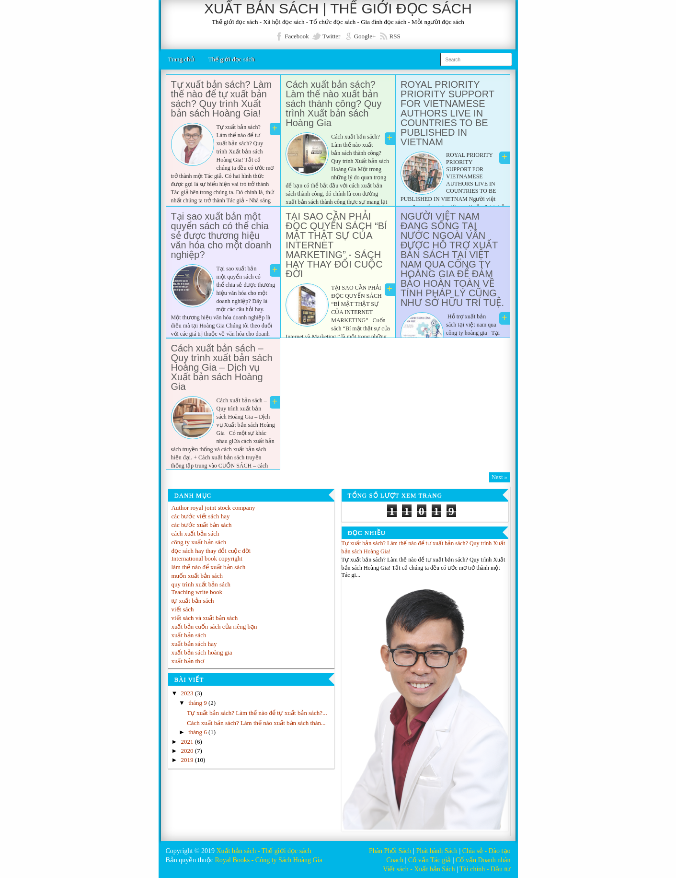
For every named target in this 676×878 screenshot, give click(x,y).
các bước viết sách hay (201, 516)
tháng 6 (198, 732)
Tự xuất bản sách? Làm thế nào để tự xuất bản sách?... (257, 712)
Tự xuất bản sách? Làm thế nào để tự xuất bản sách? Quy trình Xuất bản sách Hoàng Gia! (221, 98)
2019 (188, 759)
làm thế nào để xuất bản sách (209, 567)
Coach (394, 860)
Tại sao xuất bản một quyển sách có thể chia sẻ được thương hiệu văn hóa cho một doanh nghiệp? (221, 235)
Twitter (331, 36)
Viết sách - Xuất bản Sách (419, 869)
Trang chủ (181, 59)
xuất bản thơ (188, 661)
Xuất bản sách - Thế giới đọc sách (263, 851)
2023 (188, 693)
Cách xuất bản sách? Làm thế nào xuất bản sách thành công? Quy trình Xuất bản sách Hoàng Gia (333, 103)
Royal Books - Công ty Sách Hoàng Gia (268, 860)
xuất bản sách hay (194, 643)
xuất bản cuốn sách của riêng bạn (214, 626)
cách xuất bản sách (195, 533)
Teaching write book (197, 592)
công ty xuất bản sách (199, 542)
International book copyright (207, 558)
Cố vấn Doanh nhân (483, 860)
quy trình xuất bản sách (201, 584)
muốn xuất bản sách (197, 575)
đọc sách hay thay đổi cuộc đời (211, 550)
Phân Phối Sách (390, 851)
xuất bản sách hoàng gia (202, 652)
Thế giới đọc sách (231, 59)
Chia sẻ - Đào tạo (486, 851)
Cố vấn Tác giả (429, 860)
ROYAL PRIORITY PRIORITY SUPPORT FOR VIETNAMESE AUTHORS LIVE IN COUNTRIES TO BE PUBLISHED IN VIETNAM (447, 113)
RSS (395, 36)
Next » (499, 477)
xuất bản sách (189, 635)
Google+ (365, 36)
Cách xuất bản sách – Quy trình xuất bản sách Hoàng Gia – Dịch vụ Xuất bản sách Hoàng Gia (222, 367)
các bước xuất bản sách (202, 524)
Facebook (297, 36)
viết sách (183, 609)
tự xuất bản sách (193, 600)
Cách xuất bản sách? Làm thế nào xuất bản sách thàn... (256, 722)
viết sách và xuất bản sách (205, 617)
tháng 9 (198, 702)
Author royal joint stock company (213, 507)
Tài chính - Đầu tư (484, 869)
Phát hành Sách (437, 851)
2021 (188, 741)
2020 (188, 750)
